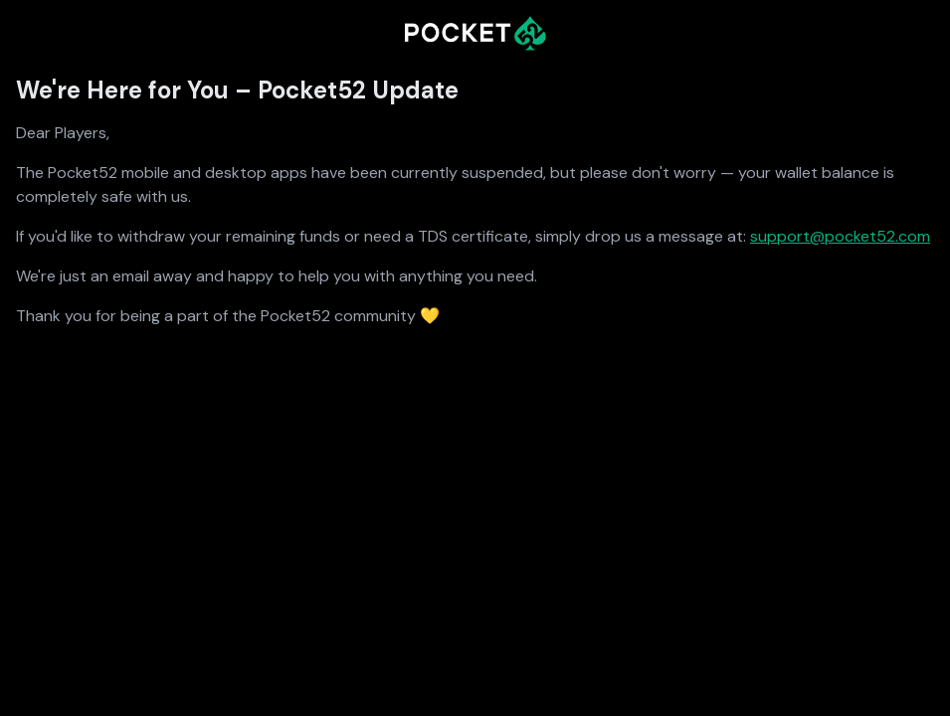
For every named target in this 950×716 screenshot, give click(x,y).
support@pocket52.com (840, 236)
